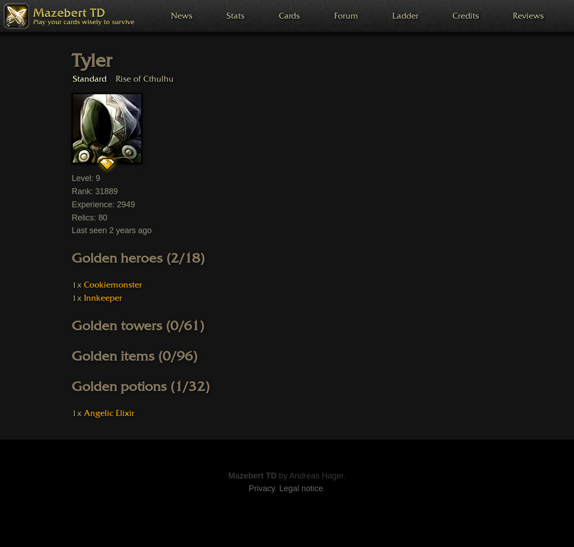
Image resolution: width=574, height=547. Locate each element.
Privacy (262, 488)
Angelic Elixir (109, 413)
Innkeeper (103, 298)
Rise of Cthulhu (144, 78)
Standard (90, 78)
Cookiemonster (112, 285)
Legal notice (301, 488)
